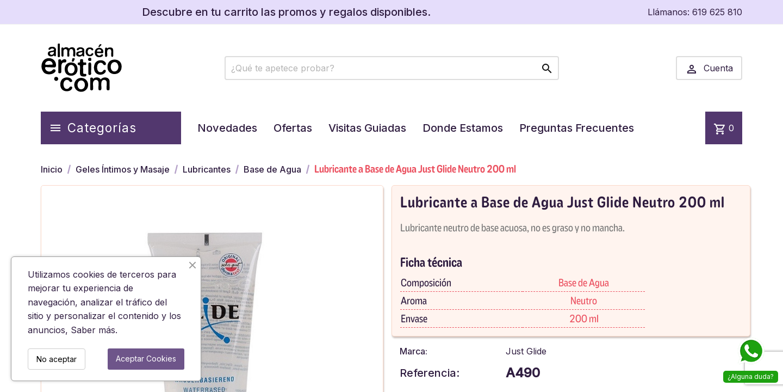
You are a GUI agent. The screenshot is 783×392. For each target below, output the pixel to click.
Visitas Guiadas (367, 127)
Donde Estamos (462, 127)
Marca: (413, 351)
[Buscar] (392, 68)
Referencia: (429, 372)
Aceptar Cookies (146, 358)
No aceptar (56, 359)
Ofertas (293, 127)
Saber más (93, 329)
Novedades (227, 127)
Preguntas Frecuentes (576, 127)
